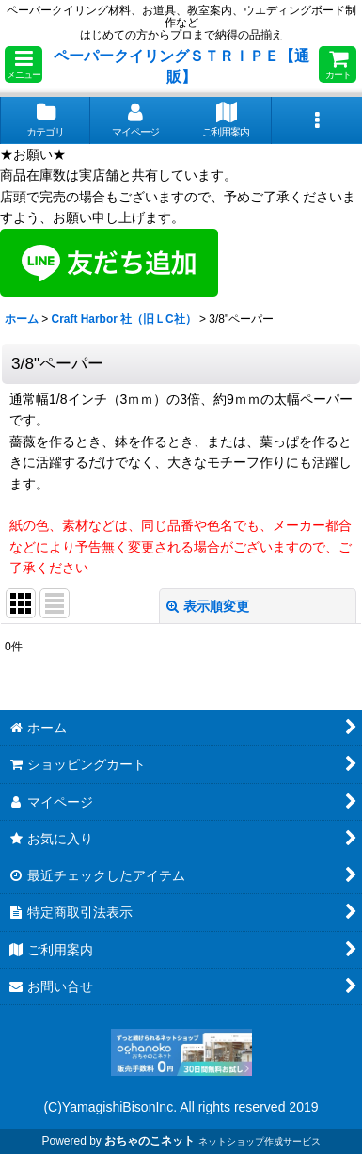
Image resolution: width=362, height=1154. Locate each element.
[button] (23, 64)
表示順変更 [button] (207, 606)
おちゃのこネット (149, 1140)
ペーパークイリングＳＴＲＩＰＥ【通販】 (181, 66)
